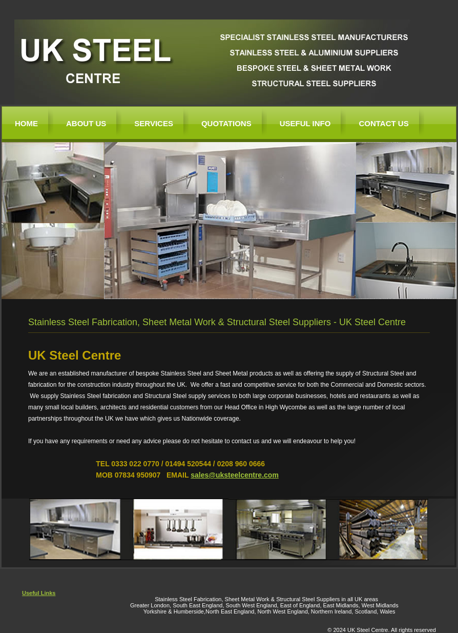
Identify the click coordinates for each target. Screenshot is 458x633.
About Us (86, 123)
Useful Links (38, 593)
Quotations (226, 123)
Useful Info (305, 123)
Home (26, 123)
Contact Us (383, 123)
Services (153, 123)
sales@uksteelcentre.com (235, 475)
